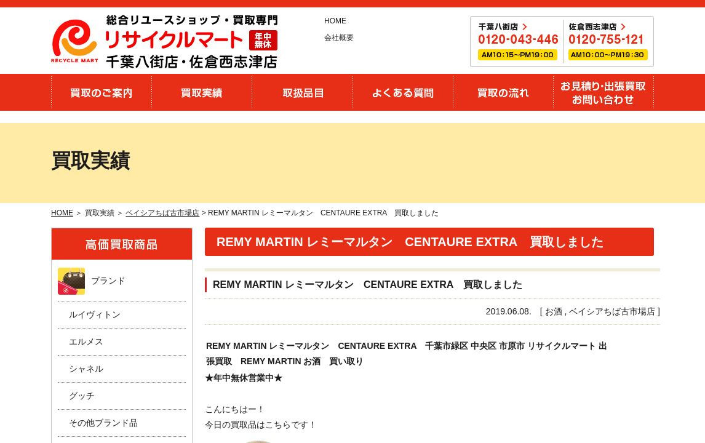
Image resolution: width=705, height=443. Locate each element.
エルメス (86, 341)
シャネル (86, 368)
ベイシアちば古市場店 (162, 213)
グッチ (82, 396)
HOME (335, 21)
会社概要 (339, 37)
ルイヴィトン (95, 314)
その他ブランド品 (103, 423)
